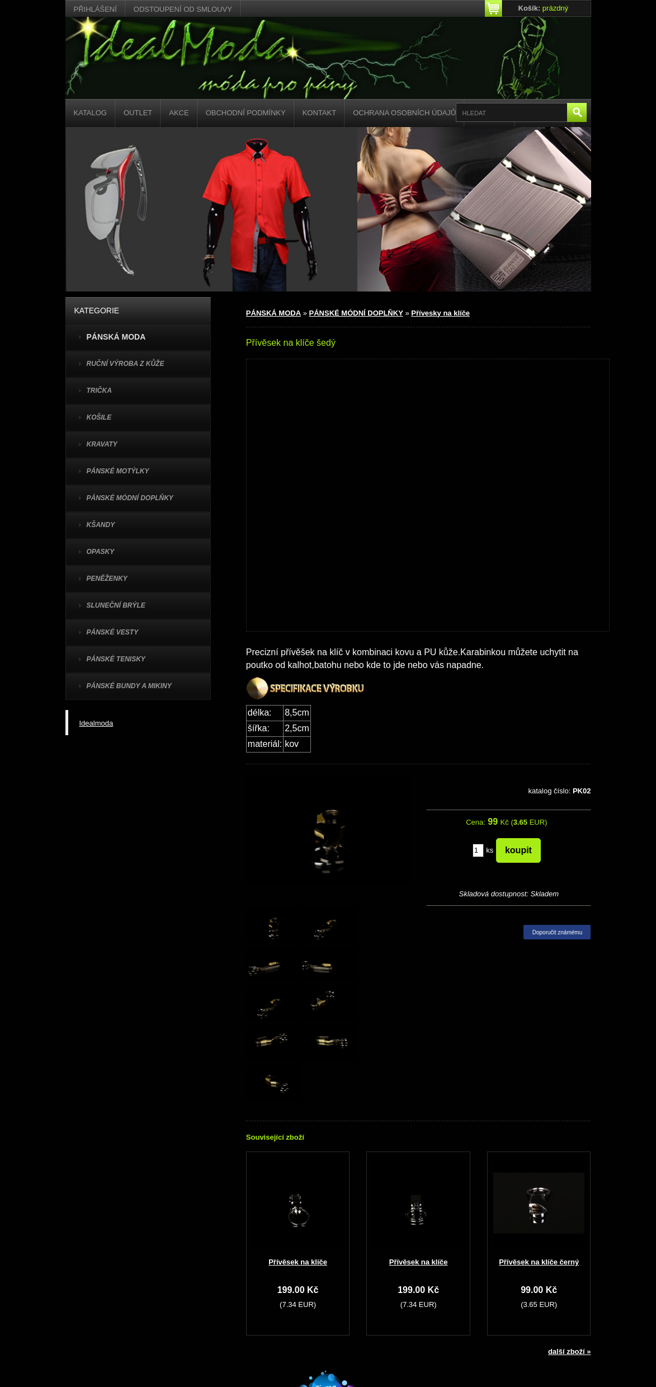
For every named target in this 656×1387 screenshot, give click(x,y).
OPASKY (101, 552)
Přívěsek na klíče (297, 1262)
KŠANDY (101, 525)
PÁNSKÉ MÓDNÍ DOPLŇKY (130, 498)
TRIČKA (99, 390)
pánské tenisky (116, 659)
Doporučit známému (557, 932)
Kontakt (319, 113)
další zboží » (569, 1351)
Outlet (138, 113)
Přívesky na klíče (440, 313)
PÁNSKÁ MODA (273, 313)
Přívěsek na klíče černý (539, 1262)
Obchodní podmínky (246, 113)
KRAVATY (102, 444)
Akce (178, 113)
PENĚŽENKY (107, 578)
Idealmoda (96, 723)
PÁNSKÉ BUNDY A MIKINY (129, 686)
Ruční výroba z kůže (125, 364)
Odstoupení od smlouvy (183, 9)
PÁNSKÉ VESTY (113, 632)
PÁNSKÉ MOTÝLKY (118, 471)
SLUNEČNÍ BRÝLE (116, 605)
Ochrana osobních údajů (404, 113)
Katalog (90, 113)
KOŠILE (99, 417)
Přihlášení (95, 9)
